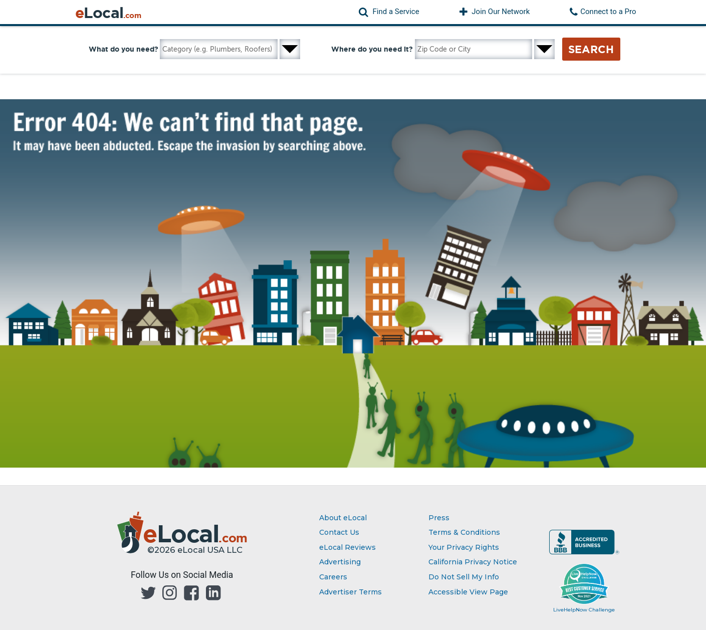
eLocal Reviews (347, 547)
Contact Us (339, 532)
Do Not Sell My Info (463, 576)
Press (438, 517)
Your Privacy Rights (463, 547)
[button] (389, 12)
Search (591, 49)
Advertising (340, 561)
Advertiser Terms (350, 591)
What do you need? (123, 49)
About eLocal (343, 517)
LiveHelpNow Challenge (584, 609)
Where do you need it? (372, 49)
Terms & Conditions (464, 532)
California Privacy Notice (472, 561)
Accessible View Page (468, 591)
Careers (333, 576)
